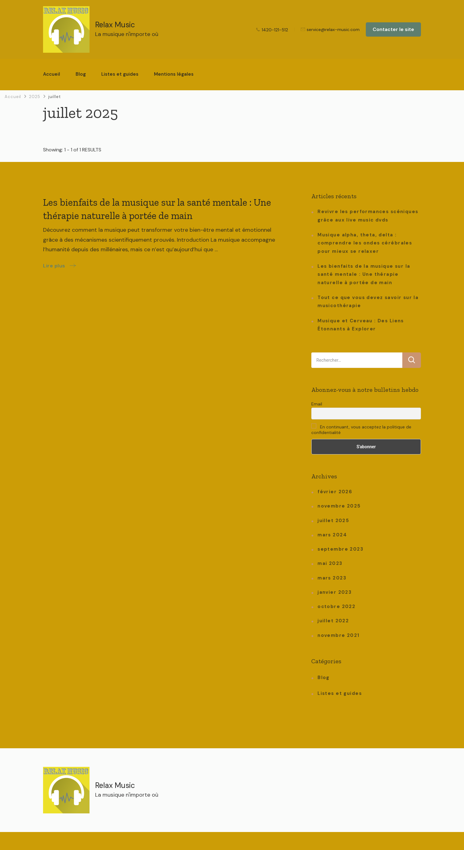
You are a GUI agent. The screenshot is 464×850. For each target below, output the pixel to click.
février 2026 (334, 492)
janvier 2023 (334, 592)
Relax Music (115, 24)
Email (316, 404)
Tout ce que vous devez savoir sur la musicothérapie (367, 301)
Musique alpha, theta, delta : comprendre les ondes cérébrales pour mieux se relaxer (364, 243)
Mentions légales (174, 74)
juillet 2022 (333, 621)
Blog (81, 74)
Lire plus (54, 265)
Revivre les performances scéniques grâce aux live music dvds (367, 215)
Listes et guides (119, 74)
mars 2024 (332, 535)
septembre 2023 (340, 549)
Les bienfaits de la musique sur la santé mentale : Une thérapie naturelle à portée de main (363, 274)
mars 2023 (331, 578)
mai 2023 (329, 563)
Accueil (51, 74)
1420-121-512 (275, 30)
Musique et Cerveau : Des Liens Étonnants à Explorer (360, 325)
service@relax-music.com (333, 30)
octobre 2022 (336, 606)
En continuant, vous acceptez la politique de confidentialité (361, 429)
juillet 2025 (333, 520)
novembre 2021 (338, 635)
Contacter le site (393, 29)
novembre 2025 (339, 506)
